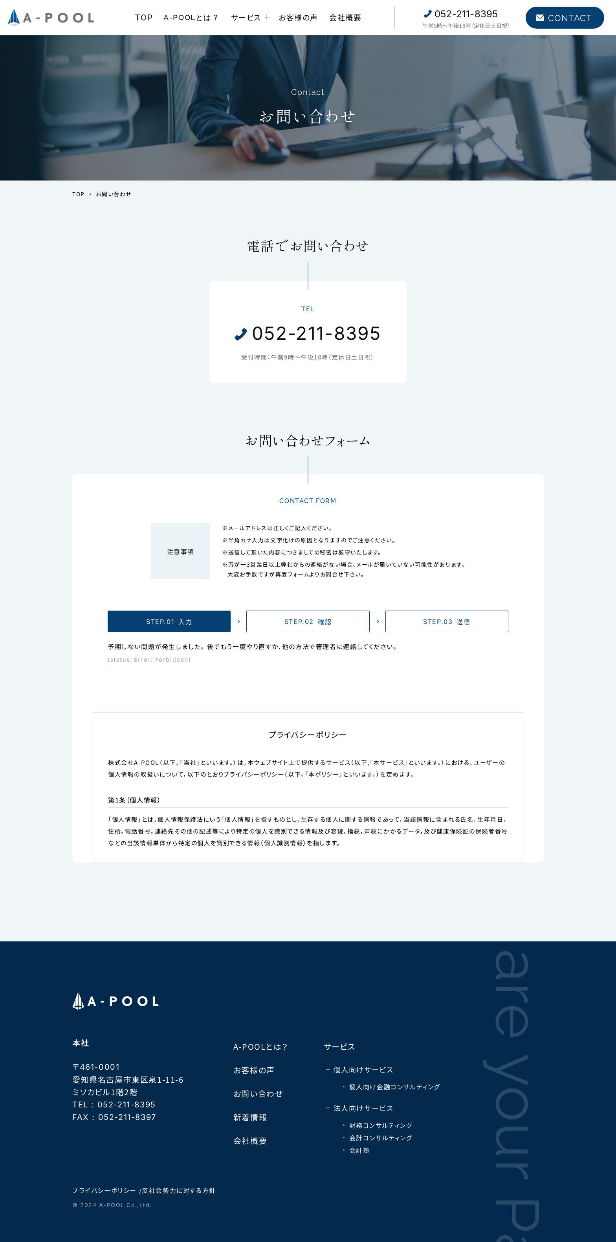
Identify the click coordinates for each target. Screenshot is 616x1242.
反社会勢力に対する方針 (179, 1190)
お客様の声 (298, 17)
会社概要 (345, 17)
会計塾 (359, 1150)
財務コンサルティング (380, 1125)
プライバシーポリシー (104, 1190)
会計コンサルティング (380, 1137)
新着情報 (250, 1117)
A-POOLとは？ (191, 17)
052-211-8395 (466, 14)
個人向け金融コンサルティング (394, 1086)
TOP (143, 17)
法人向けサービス (364, 1108)
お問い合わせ (258, 1093)
